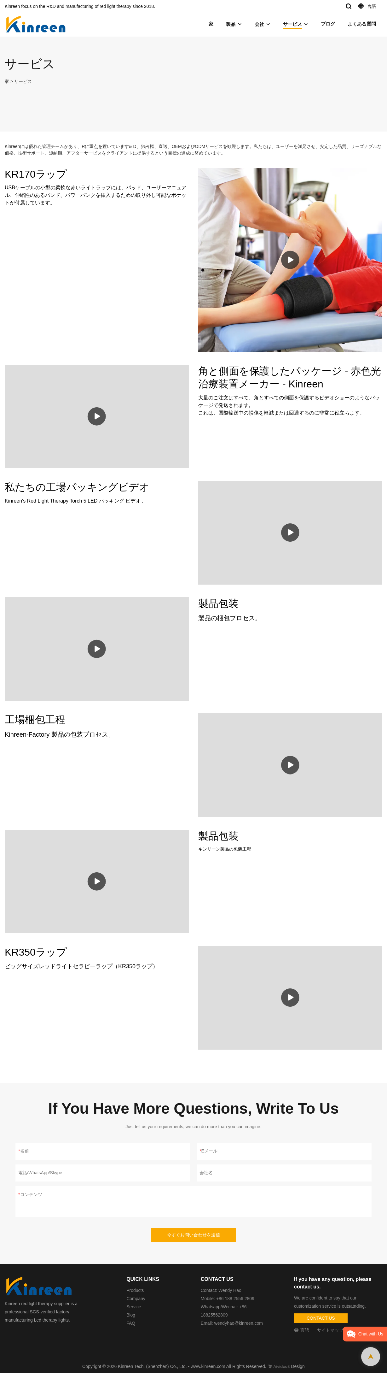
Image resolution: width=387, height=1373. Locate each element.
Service (133, 1306)
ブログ (328, 24)
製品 (230, 24)
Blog (130, 1314)
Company (136, 1298)
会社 (259, 24)
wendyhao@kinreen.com (238, 1323)
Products (135, 1290)
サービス (292, 24)
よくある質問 (362, 24)
